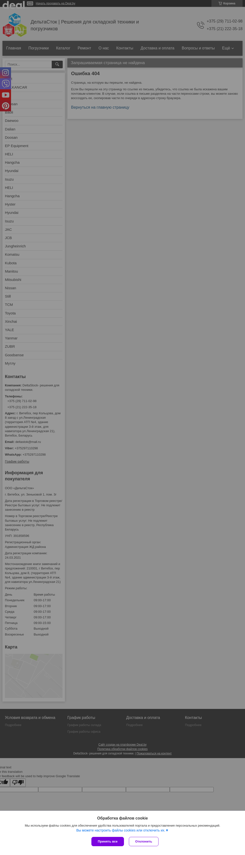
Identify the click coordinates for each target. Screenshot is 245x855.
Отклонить (143, 841)
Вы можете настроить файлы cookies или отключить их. (120, 830)
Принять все (108, 841)
